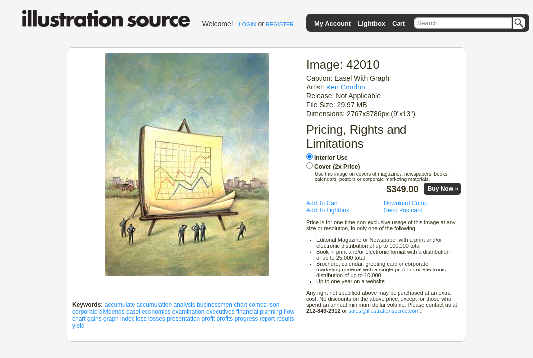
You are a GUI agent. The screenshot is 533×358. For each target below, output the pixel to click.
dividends (112, 311)
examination (188, 311)
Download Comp (406, 203)
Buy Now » (443, 188)
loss (141, 318)
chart (240, 304)
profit (208, 318)
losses (156, 318)
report (267, 318)
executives (220, 311)
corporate (85, 311)
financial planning (259, 311)
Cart (398, 23)
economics (156, 311)
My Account (332, 23)
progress (246, 318)
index (127, 318)
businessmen (214, 304)
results (285, 318)
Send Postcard (403, 210)
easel (133, 311)
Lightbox (371, 23)
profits (225, 318)
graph (111, 318)
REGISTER (280, 24)
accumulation (154, 304)
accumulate (120, 304)
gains (94, 318)
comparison (264, 304)
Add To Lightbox (327, 210)
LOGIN (247, 24)
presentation (183, 318)
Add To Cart (322, 203)
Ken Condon (345, 87)
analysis (184, 304)
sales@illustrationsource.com (383, 311)
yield (78, 325)
